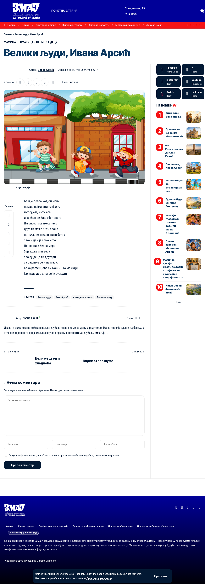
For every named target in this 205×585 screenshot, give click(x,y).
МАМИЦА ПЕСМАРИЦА (19, 42)
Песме (12, 24)
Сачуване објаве (46, 24)
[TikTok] (199, 25)
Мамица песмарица (127, 24)
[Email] (28, 82)
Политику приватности (99, 578)
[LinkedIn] (193, 94)
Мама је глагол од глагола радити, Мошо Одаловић (172, 224)
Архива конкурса (156, 24)
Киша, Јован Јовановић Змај (173, 289)
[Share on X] (20, 82)
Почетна (8, 34)
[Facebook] (187, 25)
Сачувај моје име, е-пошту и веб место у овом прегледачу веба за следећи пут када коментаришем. (64, 456)
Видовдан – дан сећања (173, 115)
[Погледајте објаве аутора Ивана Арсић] (9, 318)
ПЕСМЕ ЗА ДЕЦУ (48, 42)
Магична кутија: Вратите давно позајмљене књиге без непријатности (173, 268)
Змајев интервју (72, 24)
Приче (26, 24)
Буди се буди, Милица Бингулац (174, 203)
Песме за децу (106, 297)
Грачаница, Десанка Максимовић (174, 133)
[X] (190, 25)
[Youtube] (193, 82)
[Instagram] (196, 25)
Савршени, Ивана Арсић (173, 166)
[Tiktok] (168, 94)
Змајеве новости (98, 24)
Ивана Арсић (46, 70)
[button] (160, 576)
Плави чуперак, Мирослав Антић (172, 246)
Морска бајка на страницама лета (174, 186)
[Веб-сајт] (136, 318)
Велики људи (44, 297)
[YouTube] (193, 25)
